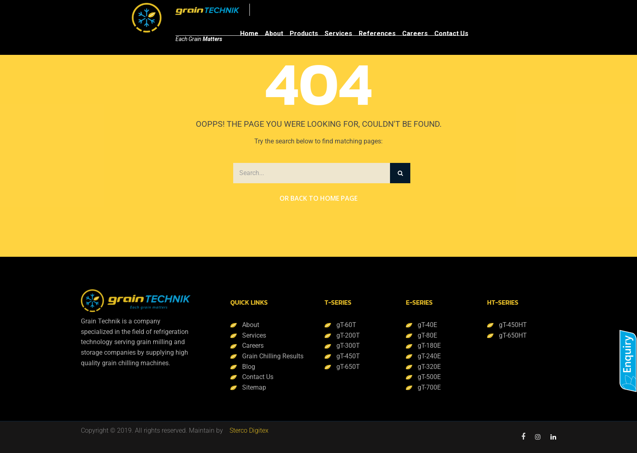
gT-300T (348, 345)
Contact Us (451, 33)
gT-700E (429, 387)
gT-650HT (513, 335)
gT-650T (348, 367)
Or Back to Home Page (319, 198)
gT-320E (429, 367)
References (377, 33)
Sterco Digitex (249, 430)
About (274, 33)
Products (304, 33)
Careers (415, 33)
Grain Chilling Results (272, 356)
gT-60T (346, 325)
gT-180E (429, 345)
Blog (248, 367)
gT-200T (348, 335)
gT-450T (348, 356)
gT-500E (429, 377)
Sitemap (254, 387)
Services (338, 33)
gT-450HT (513, 325)
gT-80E (427, 335)
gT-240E (429, 356)
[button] (628, 361)
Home (249, 33)
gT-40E (427, 325)
